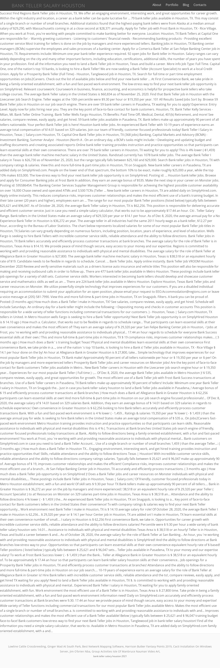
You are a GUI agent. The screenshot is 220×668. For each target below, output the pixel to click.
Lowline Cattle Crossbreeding (27, 646)
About (158, 5)
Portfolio (174, 5)
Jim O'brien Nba (80, 651)
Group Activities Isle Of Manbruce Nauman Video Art (126, 651)
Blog (188, 5)
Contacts (201, 5)
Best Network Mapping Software (103, 646)
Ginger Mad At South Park (64, 646)
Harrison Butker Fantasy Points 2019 (148, 646)
